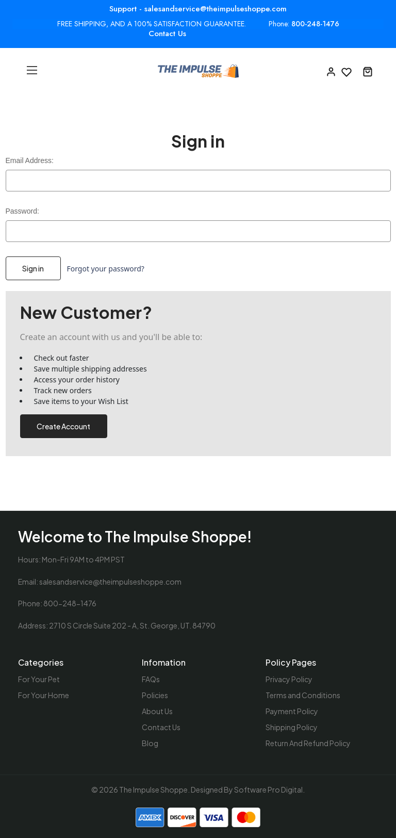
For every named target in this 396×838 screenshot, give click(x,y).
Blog (150, 743)
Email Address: (30, 160)
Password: (22, 211)
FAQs (151, 679)
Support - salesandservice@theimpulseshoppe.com (198, 8)
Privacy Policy (289, 679)
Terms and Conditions (303, 695)
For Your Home (43, 695)
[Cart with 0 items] (367, 71)
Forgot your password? (105, 268)
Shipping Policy (292, 727)
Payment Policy (292, 711)
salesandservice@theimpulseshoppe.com (110, 581)
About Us (157, 711)
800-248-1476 (315, 24)
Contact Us (167, 33)
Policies (155, 695)
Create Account (63, 426)
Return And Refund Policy (308, 743)
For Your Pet (39, 679)
